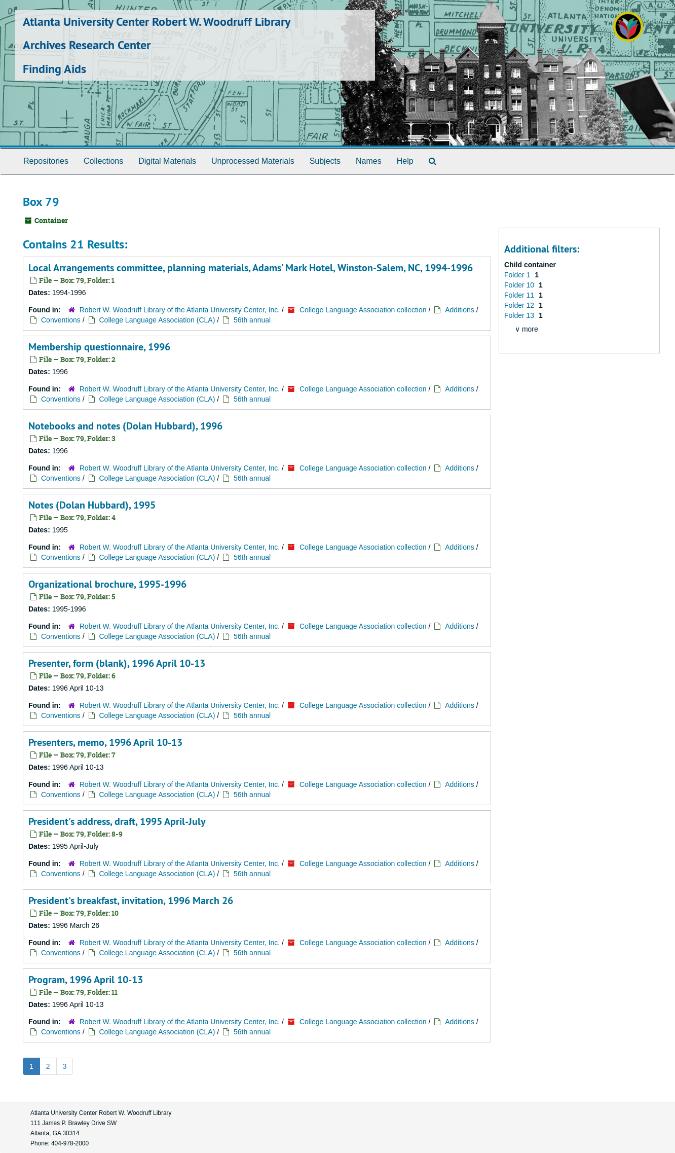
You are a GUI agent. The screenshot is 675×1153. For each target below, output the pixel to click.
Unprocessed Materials (252, 161)
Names (369, 161)
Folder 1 (518, 275)
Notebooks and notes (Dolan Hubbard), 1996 (125, 426)
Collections (103, 161)
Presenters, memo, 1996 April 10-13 (105, 742)
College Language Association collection (363, 310)
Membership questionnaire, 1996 (99, 346)
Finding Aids (54, 69)
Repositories (45, 161)
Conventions (61, 320)
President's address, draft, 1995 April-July (117, 821)
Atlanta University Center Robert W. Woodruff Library (156, 21)
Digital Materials (167, 161)
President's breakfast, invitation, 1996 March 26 (130, 900)
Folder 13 (520, 315)
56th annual (252, 320)
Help (405, 161)
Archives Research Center (87, 45)
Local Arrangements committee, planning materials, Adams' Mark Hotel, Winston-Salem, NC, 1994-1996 (250, 267)
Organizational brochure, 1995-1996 (107, 584)
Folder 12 (520, 305)
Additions (459, 310)
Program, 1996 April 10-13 (85, 979)
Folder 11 (520, 295)
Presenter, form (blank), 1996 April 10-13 (116, 663)
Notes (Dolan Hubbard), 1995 (92, 505)
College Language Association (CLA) (157, 320)
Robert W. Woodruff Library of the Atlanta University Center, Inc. (181, 310)
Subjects (325, 161)
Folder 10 (520, 285)
